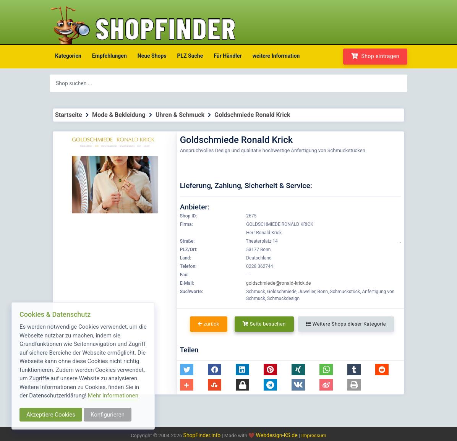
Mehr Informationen (113, 395)
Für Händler (227, 56)
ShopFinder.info (202, 435)
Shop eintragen (375, 56)
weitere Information (276, 56)
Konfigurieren (108, 414)
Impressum (313, 435)
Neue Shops (152, 56)
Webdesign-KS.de (277, 435)
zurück (208, 324)
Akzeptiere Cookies (50, 414)
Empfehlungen (109, 56)
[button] (186, 369)
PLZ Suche (190, 56)
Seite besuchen (264, 324)
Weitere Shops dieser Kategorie (346, 324)
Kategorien (68, 56)
